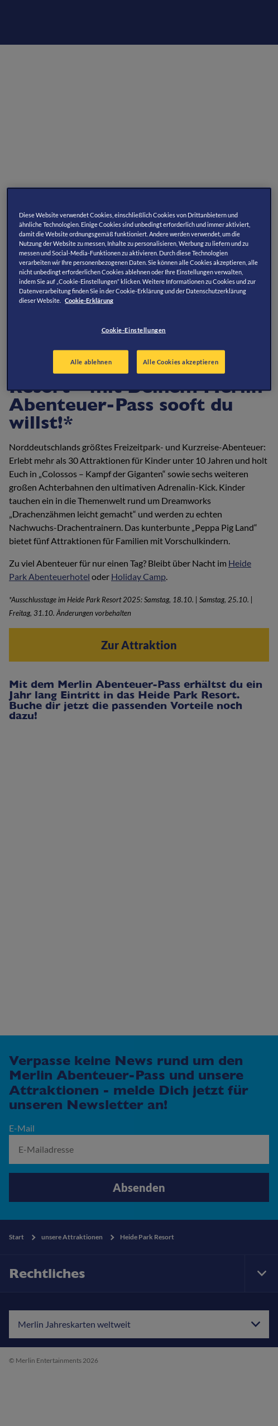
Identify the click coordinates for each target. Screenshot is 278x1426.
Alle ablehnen (91, 361)
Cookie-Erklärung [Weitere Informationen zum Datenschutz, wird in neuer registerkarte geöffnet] (89, 300)
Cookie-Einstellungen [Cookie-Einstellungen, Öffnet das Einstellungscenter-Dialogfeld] (134, 330)
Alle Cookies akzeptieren (181, 361)
